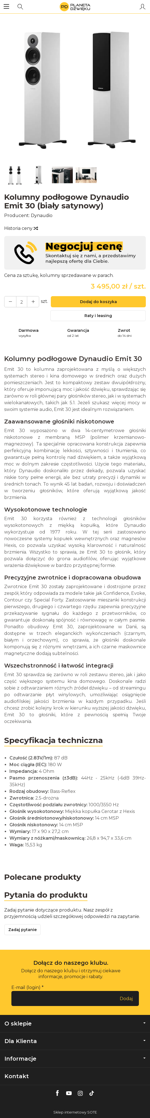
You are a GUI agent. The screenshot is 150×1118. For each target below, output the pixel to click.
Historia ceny (21, 228)
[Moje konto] (142, 6)
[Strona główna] (75, 6)
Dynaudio (41, 215)
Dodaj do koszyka (98, 301)
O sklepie (75, 1023)
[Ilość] (21, 301)
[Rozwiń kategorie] (6, 6)
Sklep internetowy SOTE (75, 1112)
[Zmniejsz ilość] (33, 301)
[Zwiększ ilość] (10, 301)
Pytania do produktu (46, 895)
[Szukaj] (20, 6)
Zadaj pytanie (22, 929)
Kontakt (16, 1076)
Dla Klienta (75, 1041)
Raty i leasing (98, 315)
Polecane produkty (42, 877)
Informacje (75, 1058)
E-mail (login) (26, 987)
